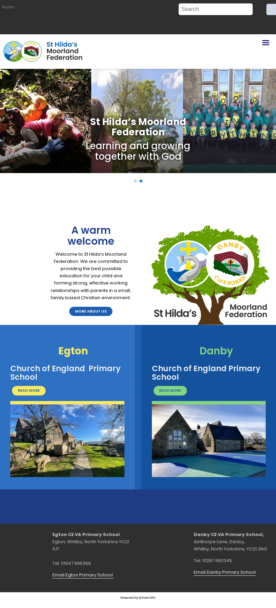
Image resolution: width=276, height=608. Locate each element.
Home (8, 7)
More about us (91, 311)
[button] (135, 181)
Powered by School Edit (138, 597)
